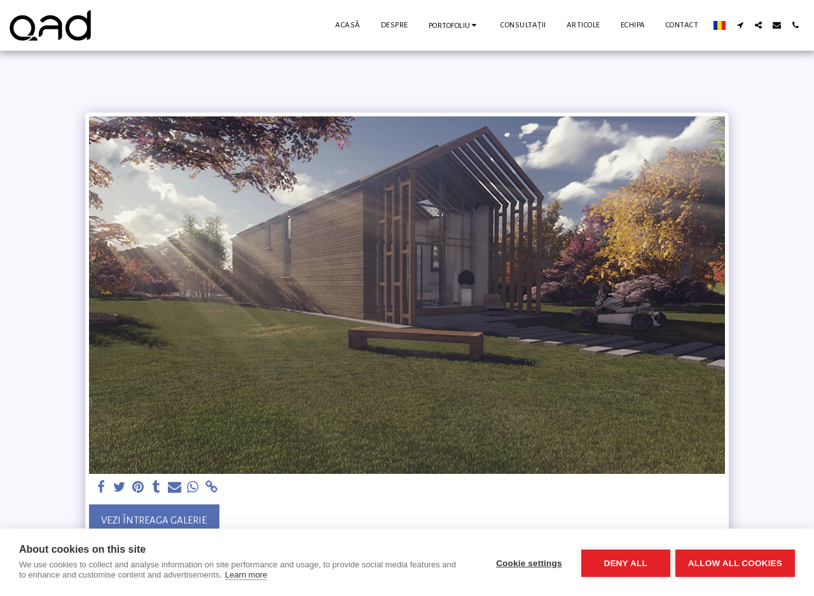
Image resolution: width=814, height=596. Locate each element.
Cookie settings (528, 562)
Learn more (246, 574)
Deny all (624, 562)
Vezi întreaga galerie (154, 520)
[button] (454, 25)
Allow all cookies (735, 562)
